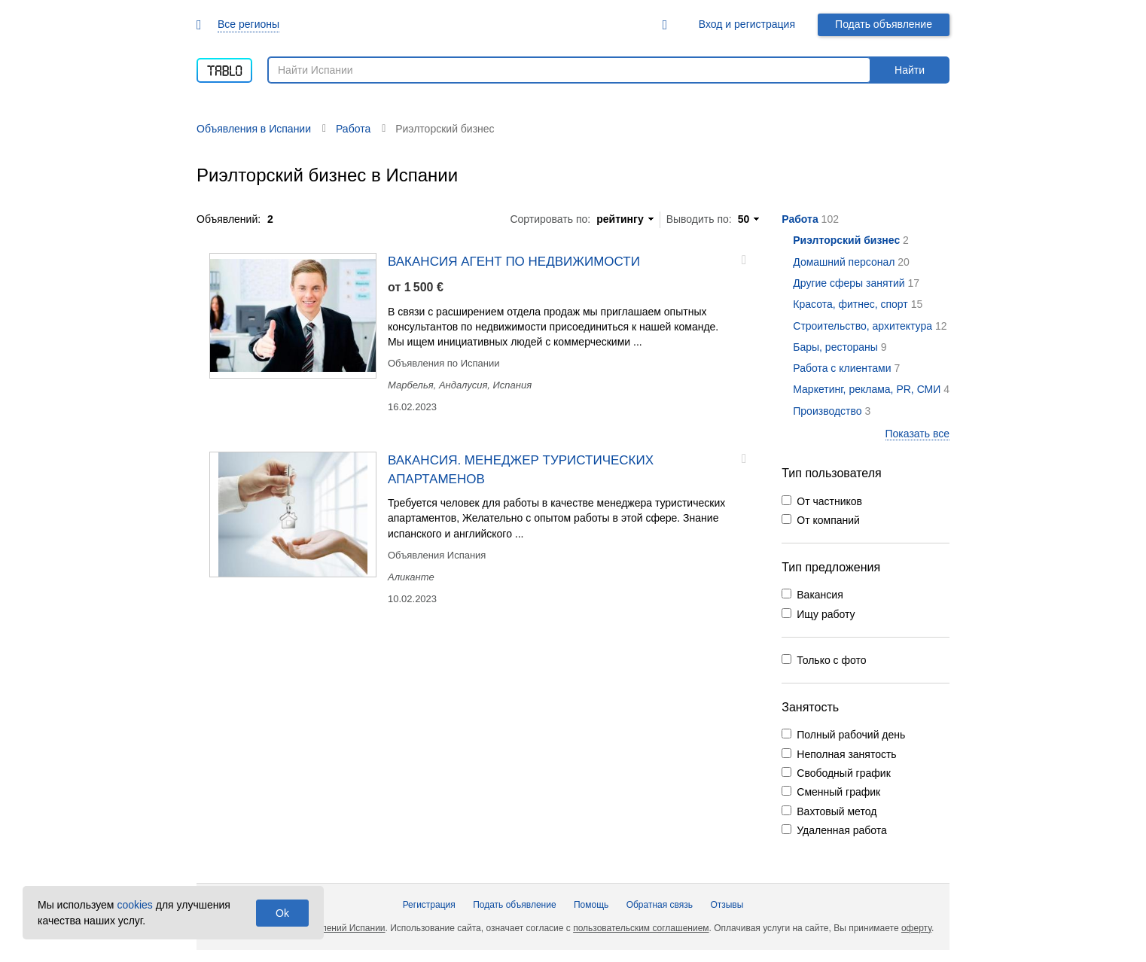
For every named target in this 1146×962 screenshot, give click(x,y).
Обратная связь (659, 905)
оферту (916, 928)
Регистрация (429, 905)
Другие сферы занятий (848, 283)
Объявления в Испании (254, 129)
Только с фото (831, 660)
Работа (800, 219)
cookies (134, 905)
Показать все (917, 434)
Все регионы (248, 24)
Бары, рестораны (835, 347)
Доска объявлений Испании (327, 928)
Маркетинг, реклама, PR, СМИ (866, 389)
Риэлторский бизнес (846, 240)
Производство (827, 411)
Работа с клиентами (842, 368)
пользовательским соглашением (641, 928)
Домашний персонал (844, 262)
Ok (282, 913)
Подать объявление (883, 24)
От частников (829, 501)
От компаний (828, 520)
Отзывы (726, 905)
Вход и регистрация (747, 24)
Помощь (591, 905)
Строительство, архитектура (862, 326)
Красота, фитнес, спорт (850, 304)
